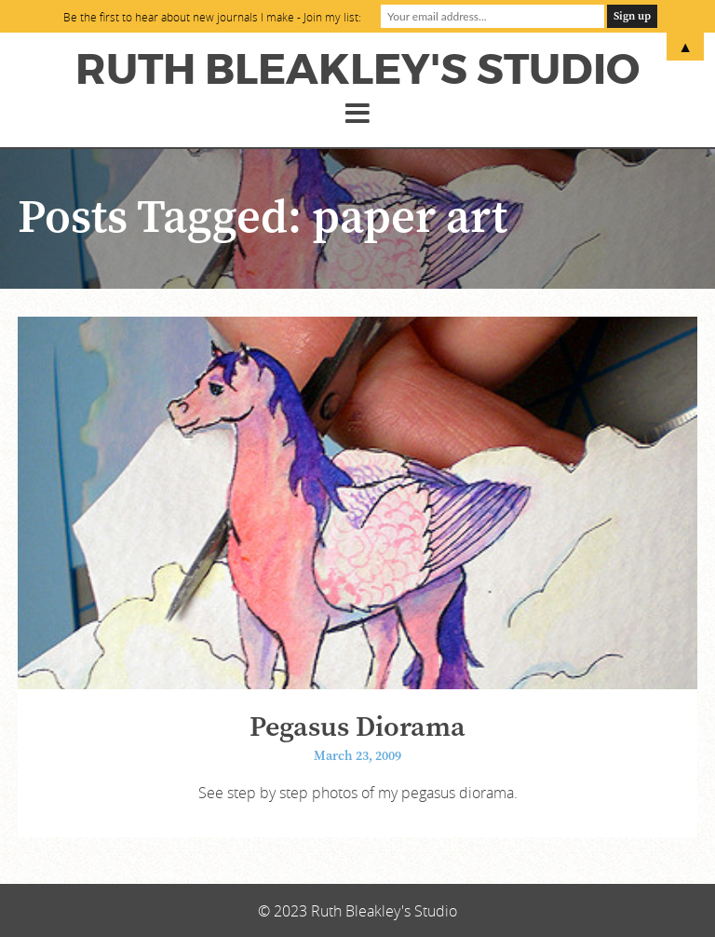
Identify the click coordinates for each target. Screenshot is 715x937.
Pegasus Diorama (357, 727)
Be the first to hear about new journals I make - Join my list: (212, 16)
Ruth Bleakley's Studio (357, 70)
